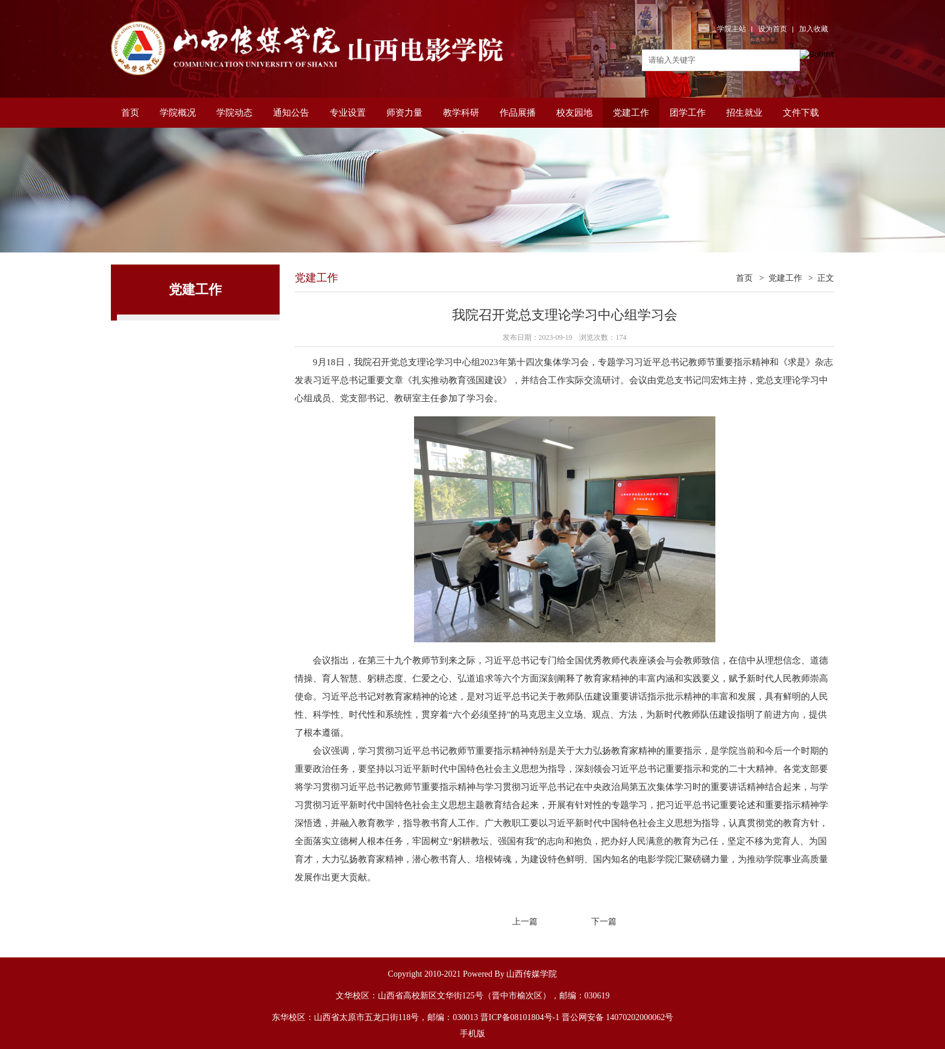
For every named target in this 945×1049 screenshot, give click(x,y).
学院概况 (178, 112)
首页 (130, 112)
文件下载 (801, 112)
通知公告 (291, 112)
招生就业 (744, 112)
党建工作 (631, 112)
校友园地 (574, 112)
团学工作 (688, 112)
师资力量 (404, 112)
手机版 (472, 1033)
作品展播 (518, 112)
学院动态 (234, 112)
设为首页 (772, 29)
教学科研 (461, 112)
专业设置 (348, 112)
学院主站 (731, 29)
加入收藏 (813, 29)
